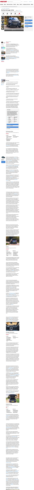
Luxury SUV (19, 10)
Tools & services (25, 1)
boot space (11, 372)
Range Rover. (15, 193)
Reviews (2, 4)
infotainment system (9, 427)
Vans (21, 1)
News (18, 4)
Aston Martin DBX (9, 160)
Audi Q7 (12, 304)
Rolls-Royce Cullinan (9, 320)
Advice (32, 4)
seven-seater (10, 368)
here (18, 488)
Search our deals (3, 162)
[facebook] (2, 48)
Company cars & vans (27, 4)
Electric (15, 4)
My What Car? (30, 1)
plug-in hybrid (8, 145)
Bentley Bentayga (7, 8)
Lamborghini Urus (10, 165)
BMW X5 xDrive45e (10, 466)
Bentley (4, 8)
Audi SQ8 (11, 176)
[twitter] (3, 48)
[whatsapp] (4, 48)
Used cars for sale (10, 4)
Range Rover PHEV (13, 467)
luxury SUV (9, 391)
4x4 (15, 51)
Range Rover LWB (14, 436)
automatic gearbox (11, 170)
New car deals (28, 20)
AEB (12, 483)
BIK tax (7, 447)
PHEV (12, 181)
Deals (5, 4)
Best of (21, 4)
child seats (11, 484)
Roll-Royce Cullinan (12, 57)
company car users (8, 462)
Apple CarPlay (10, 295)
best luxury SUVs (15, 75)
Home (2, 8)
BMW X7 (8, 72)
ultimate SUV (8, 415)
